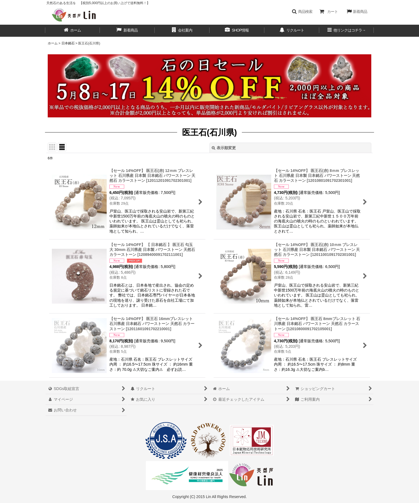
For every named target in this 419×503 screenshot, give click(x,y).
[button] (302, 11)
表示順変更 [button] (224, 148)
